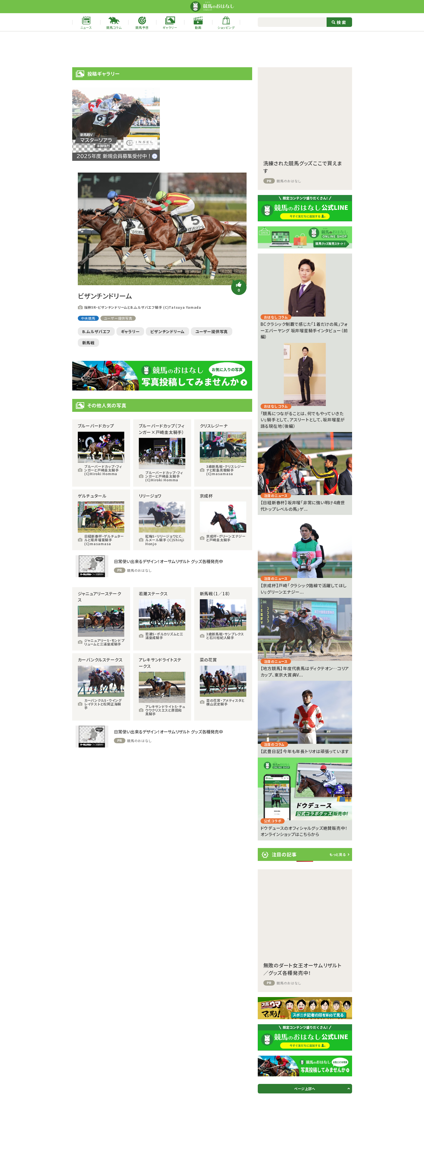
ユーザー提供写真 (118, 318)
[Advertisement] (212, 49)
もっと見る (337, 854)
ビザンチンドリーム (167, 331)
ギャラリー (130, 331)
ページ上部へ (304, 1088)
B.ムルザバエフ (96, 331)
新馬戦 (88, 342)
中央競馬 (88, 318)
